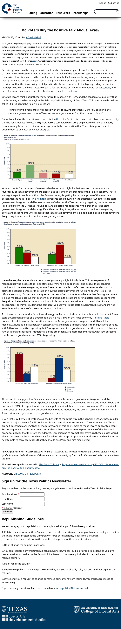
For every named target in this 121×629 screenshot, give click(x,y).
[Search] (106, 11)
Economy (22, 473)
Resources (63, 13)
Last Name (7, 503)
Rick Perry (35, 473)
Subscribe (113, 3)
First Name (8, 499)
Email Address (10, 494)
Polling (32, 13)
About (102, 3)
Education (46, 13)
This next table (40, 198)
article (35, 61)
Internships (80, 13)
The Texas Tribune (49, 464)
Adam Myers (33, 37)
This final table (101, 317)
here (101, 87)
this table (61, 119)
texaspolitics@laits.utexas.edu (72, 588)
